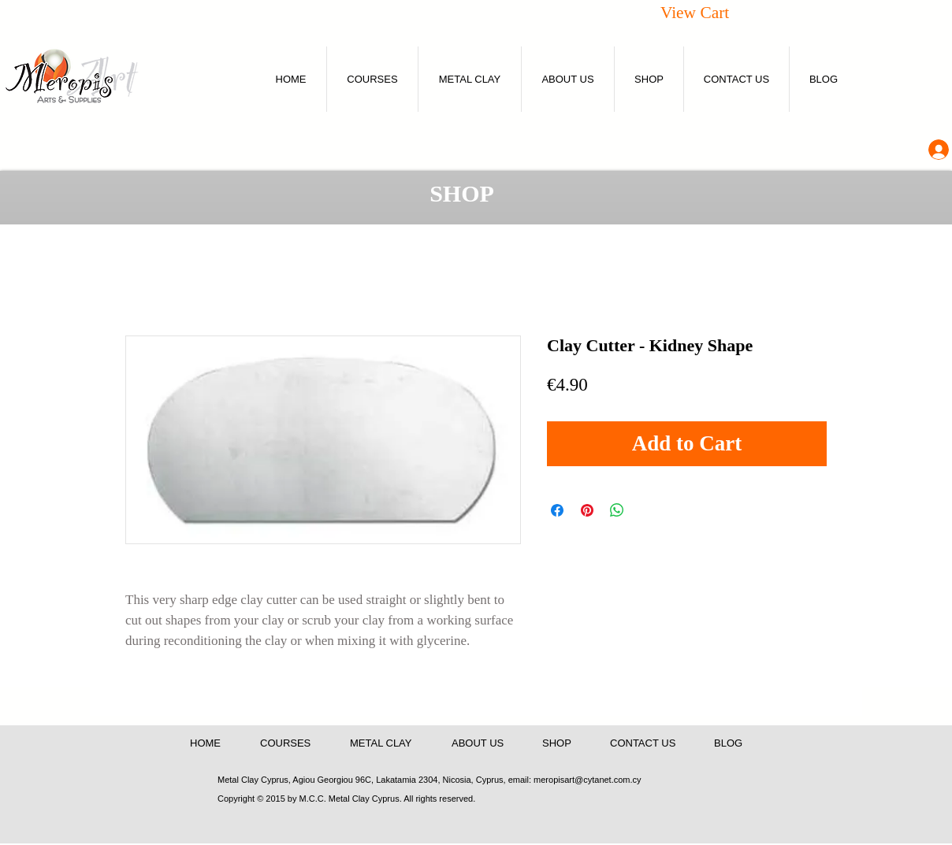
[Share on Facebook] (557, 510)
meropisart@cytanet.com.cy (587, 779)
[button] (712, 12)
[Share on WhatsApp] (617, 510)
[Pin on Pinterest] (587, 510)
